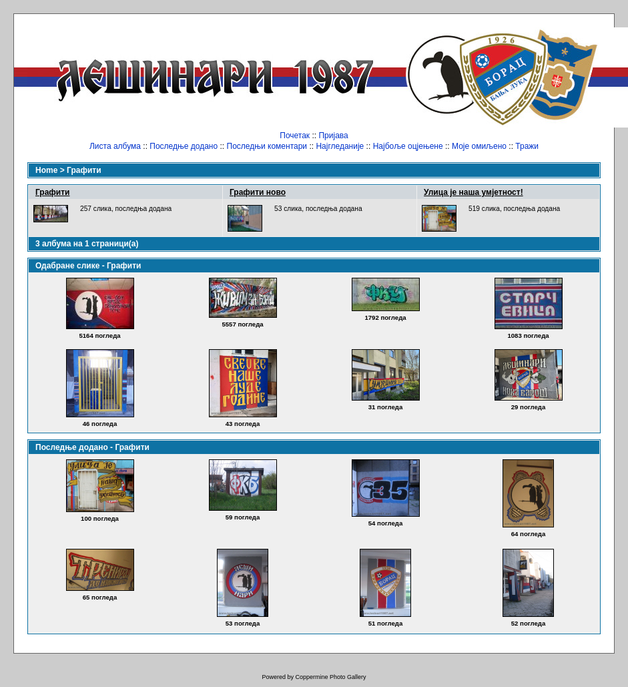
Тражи (527, 146)
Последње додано (183, 146)
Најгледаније (340, 146)
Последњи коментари (267, 146)
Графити (84, 170)
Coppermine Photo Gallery (330, 677)
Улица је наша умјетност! (473, 192)
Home (46, 170)
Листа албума (115, 146)
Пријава (333, 135)
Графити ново (258, 192)
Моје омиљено (479, 146)
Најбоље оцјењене (408, 146)
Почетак (295, 135)
